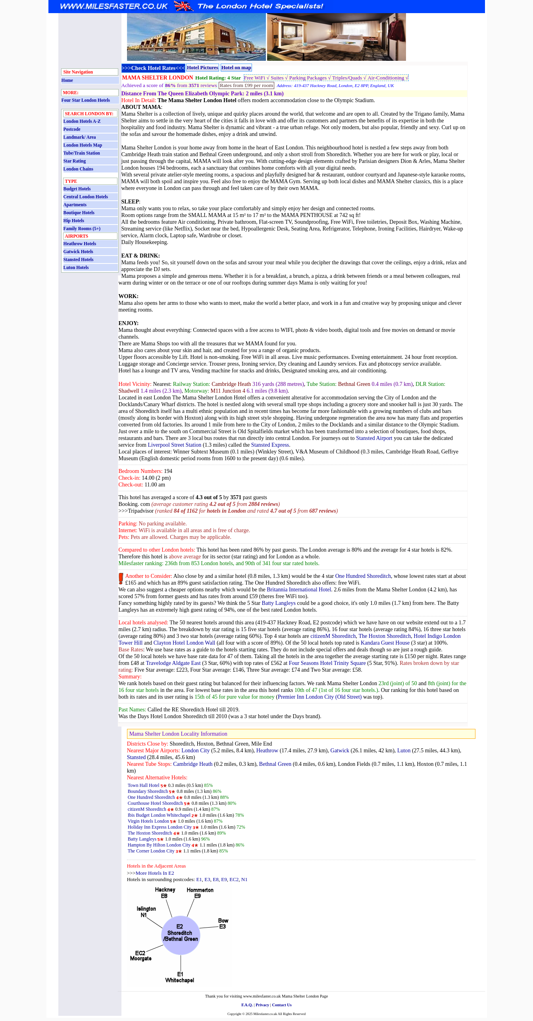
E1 (199, 879)
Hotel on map (236, 67)
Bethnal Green (275, 764)
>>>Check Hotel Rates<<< (153, 68)
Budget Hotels (77, 188)
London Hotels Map (82, 145)
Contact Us (282, 1005)
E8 (215, 879)
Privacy (262, 1005)
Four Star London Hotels (86, 100)
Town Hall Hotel (144, 785)
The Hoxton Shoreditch (385, 636)
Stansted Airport (374, 438)
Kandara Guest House (385, 642)
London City (195, 750)
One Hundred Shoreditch (363, 576)
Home (67, 80)
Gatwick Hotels (78, 251)
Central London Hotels (85, 196)
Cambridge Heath (192, 764)
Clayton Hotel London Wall (185, 642)
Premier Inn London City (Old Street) (320, 697)
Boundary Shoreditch (148, 791)
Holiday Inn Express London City (160, 827)
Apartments (75, 204)
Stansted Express (270, 445)
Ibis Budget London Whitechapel (159, 815)
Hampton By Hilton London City (159, 845)
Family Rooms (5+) (82, 228)
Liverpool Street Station (175, 445)
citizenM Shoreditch (333, 636)
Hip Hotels (73, 220)
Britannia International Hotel (299, 589)
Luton (404, 750)
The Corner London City (151, 851)
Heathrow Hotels (79, 243)
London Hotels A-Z (82, 121)
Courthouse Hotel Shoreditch (155, 803)
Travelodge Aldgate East (173, 663)
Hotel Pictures (202, 67)
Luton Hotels (76, 267)
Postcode (72, 129)
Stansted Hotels (78, 259)
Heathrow (267, 750)
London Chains (78, 169)
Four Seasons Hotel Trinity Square (327, 663)
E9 (224, 879)
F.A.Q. (247, 1005)
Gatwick (340, 750)
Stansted (136, 757)
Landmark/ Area (79, 137)
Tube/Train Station (81, 153)
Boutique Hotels (78, 212)
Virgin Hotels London (149, 821)
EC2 (234, 879)
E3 (207, 879)
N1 (244, 879)
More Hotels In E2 (155, 873)
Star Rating (74, 161)
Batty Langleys (279, 603)
